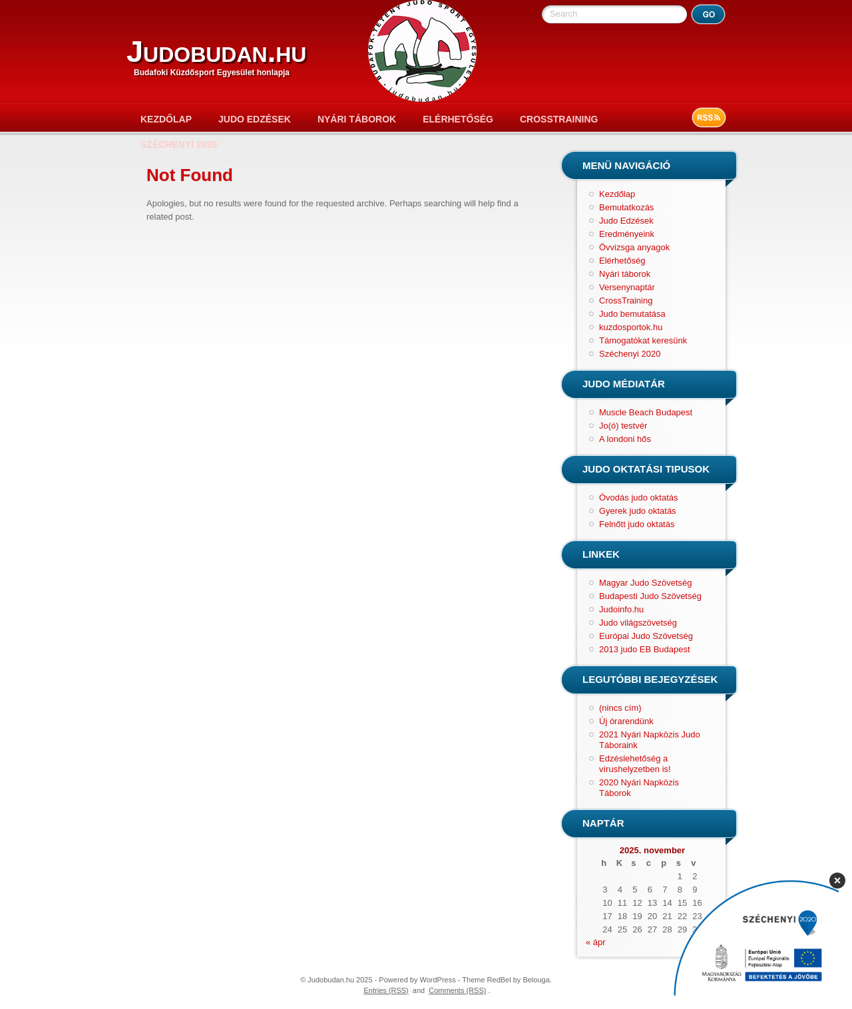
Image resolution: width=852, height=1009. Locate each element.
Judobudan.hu (216, 52)
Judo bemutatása (632, 314)
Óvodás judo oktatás (638, 498)
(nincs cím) (620, 708)
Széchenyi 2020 (178, 144)
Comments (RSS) (457, 990)
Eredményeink (626, 234)
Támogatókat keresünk (643, 340)
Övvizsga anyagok (634, 247)
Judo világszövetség (638, 623)
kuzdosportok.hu (630, 327)
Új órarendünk (626, 721)
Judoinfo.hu (621, 609)
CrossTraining (559, 119)
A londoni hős (625, 439)
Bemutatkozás (626, 207)
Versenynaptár (627, 287)
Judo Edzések (254, 119)
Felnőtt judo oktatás (636, 524)
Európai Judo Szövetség (646, 636)
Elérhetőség (458, 119)
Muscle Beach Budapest (645, 412)
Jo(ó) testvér (623, 426)
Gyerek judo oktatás (637, 511)
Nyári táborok (357, 119)
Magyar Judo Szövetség (645, 583)
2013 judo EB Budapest (644, 649)
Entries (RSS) (386, 990)
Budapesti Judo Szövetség (650, 596)
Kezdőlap (166, 119)
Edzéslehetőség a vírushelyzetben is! (635, 763)
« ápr (596, 942)
